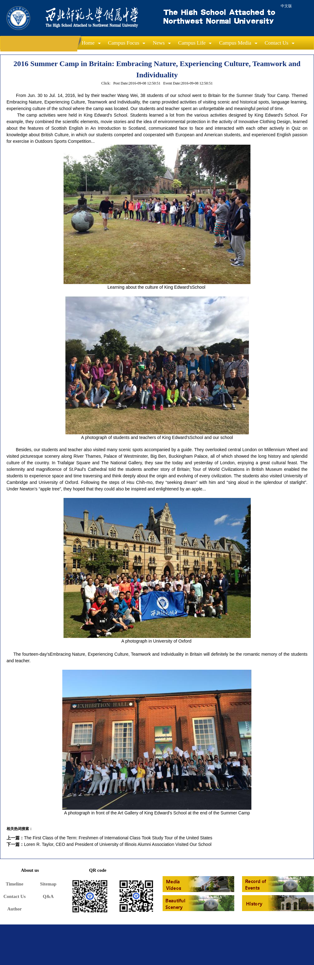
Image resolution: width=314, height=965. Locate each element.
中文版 (286, 6)
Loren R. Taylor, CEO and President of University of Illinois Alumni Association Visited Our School (118, 844)
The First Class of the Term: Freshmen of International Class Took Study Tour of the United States (118, 837)
